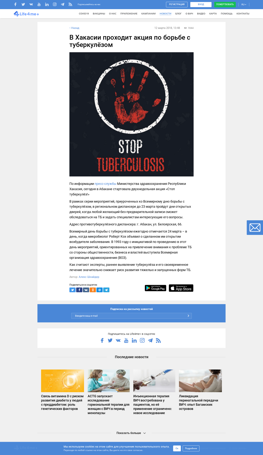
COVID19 (84, 13)
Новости (165, 13)
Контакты (243, 13)
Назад (74, 28)
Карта (213, 13)
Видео (201, 13)
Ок (177, 448)
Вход (201, 4)
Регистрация (176, 4)
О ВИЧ (189, 13)
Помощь (226, 13)
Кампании (148, 13)
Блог (178, 13)
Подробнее (191, 448)
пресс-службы (105, 184)
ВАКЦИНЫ (99, 13)
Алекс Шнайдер (89, 277)
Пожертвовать (225, 4)
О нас (112, 13)
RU (243, 4)
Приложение (128, 13)
